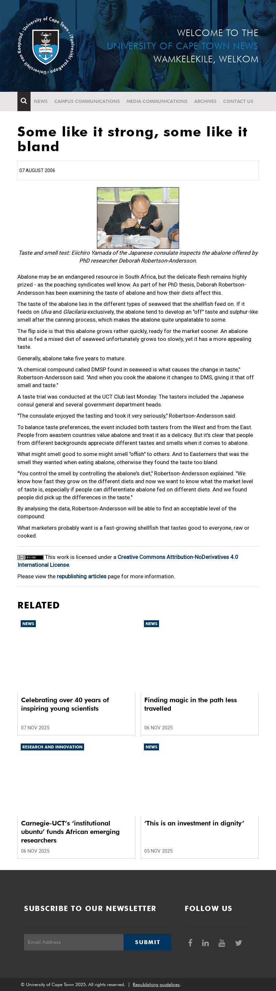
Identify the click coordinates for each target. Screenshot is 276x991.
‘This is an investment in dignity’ (194, 823)
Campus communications (87, 101)
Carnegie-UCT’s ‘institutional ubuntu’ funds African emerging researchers (70, 831)
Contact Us (238, 101)
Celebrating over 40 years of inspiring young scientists (65, 704)
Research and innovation (52, 746)
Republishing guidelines (156, 984)
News (41, 101)
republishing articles (81, 576)
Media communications (157, 101)
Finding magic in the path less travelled (190, 704)
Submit (147, 942)
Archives (205, 101)
